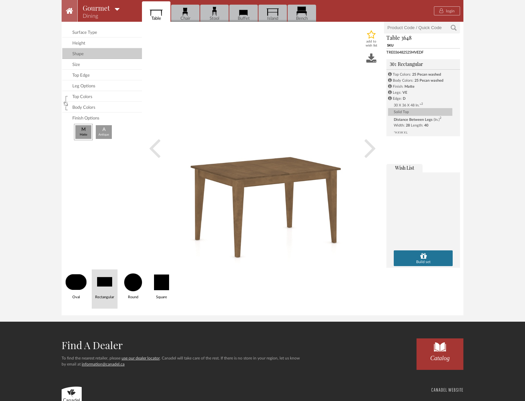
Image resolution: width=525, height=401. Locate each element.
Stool (214, 13)
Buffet (243, 13)
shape (78, 54)
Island (272, 13)
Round (133, 284)
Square (161, 284)
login (447, 10)
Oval (76, 284)
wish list (404, 168)
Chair (185, 13)
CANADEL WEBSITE (447, 390)
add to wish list (371, 43)
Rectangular (406, 64)
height (78, 43)
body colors (83, 107)
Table (156, 13)
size (76, 65)
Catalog (440, 350)
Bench (301, 13)
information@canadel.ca (103, 364)
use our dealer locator (141, 358)
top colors (82, 97)
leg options (83, 86)
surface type (84, 32)
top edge (81, 75)
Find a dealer (92, 345)
